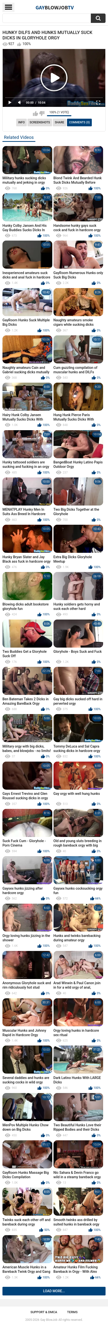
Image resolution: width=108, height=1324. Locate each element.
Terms (72, 1312)
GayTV (55, 7)
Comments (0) (79, 122)
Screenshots (40, 122)
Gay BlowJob (48, 1320)
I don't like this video (41, 113)
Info (21, 122)
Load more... (54, 1291)
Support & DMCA (43, 1312)
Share (59, 122)
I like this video (35, 113)
